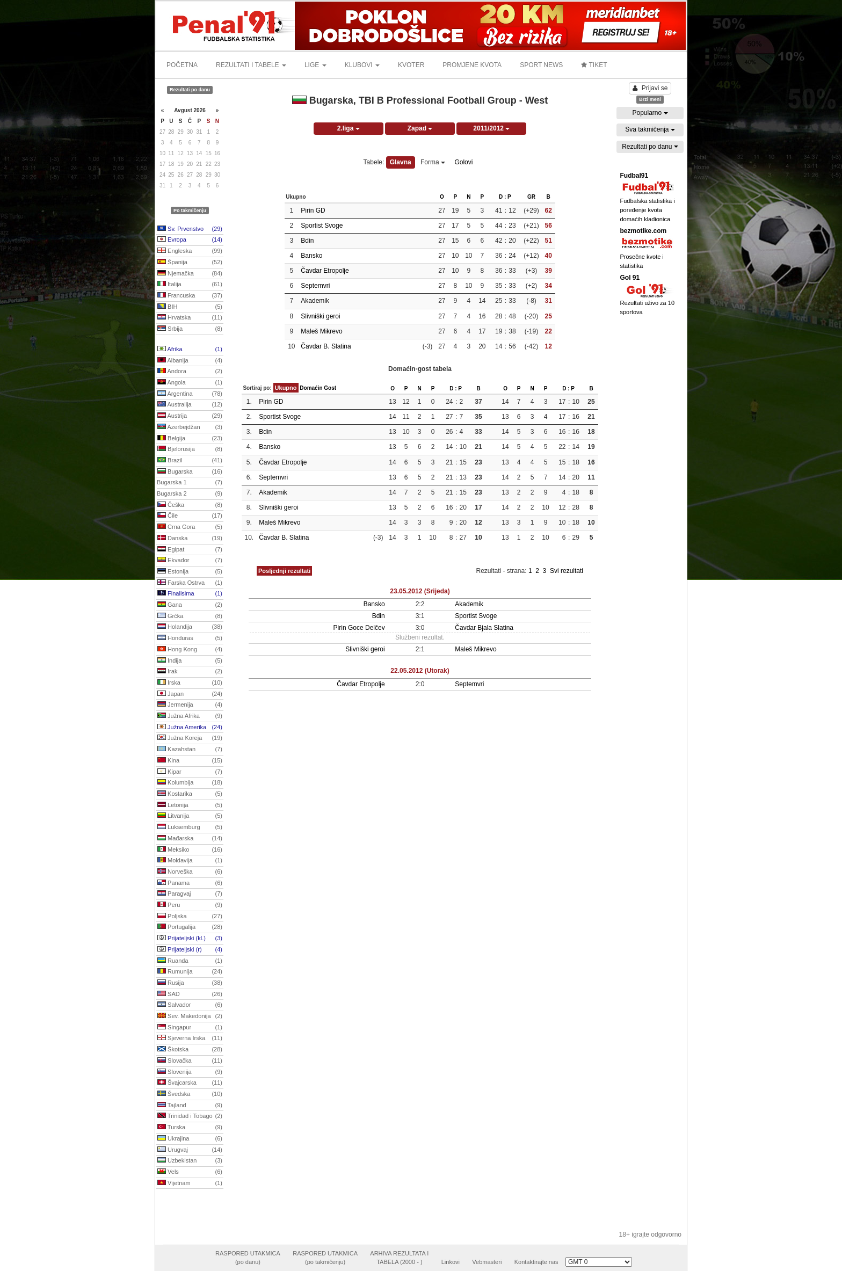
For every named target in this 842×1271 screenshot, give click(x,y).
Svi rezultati (566, 571)
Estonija (189, 572)
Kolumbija (189, 783)
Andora (189, 371)
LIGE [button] (315, 65)
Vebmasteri (487, 1262)
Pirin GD (313, 210)
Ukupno (286, 387)
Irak (189, 671)
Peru (189, 905)
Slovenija (189, 1072)
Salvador (189, 1005)
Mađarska (189, 838)
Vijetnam (189, 1183)
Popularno (649, 113)
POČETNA (182, 65)
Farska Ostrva (189, 583)
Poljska (189, 916)
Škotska (189, 1049)
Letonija (189, 805)
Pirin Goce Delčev (359, 627)
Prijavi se (650, 88)
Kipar (189, 772)
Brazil (189, 460)
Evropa (189, 240)
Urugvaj (189, 1150)
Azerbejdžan (189, 427)
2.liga (348, 128)
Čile (189, 516)
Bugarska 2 (189, 494)
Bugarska (189, 472)
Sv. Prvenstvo (189, 229)
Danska (189, 538)
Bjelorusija (189, 449)
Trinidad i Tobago (189, 1116)
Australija (189, 405)
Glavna (400, 162)
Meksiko (189, 850)
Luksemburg (189, 827)
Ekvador (189, 560)
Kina (189, 761)
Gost (330, 388)
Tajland (189, 1105)
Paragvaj (189, 894)
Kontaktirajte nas (536, 1262)
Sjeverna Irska (189, 1038)
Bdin (307, 240)
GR (531, 197)
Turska (189, 1127)
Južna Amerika (189, 727)
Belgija (189, 438)
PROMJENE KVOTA (472, 65)
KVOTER (411, 65)
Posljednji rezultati (284, 571)
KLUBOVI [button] (362, 65)
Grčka (189, 616)
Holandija (189, 627)
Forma (432, 162)
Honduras (189, 638)
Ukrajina (189, 1139)
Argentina (189, 394)
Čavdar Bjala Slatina (484, 627)
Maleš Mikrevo (321, 331)
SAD (189, 994)
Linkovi (450, 1262)
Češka (189, 505)
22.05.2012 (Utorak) (419, 670)
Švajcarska (189, 1083)
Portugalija (189, 927)
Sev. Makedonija (189, 1016)
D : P (505, 197)
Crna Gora (189, 527)
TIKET (594, 65)
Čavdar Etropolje (325, 270)
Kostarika (189, 794)
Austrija (189, 416)
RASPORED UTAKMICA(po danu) (247, 1257)
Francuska (189, 296)
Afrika (189, 349)
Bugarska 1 (189, 482)
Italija (189, 284)
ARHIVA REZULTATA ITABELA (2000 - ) (399, 1257)
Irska (189, 683)
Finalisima (189, 594)
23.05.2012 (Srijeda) (419, 591)
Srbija (189, 329)
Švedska (189, 1094)
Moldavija (189, 860)
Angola (189, 383)
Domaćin (311, 388)
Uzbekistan (189, 1161)
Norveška (189, 872)
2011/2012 (491, 128)
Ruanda (189, 961)
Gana (189, 605)
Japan (189, 694)
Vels (189, 1172)
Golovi (463, 162)
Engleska (189, 251)
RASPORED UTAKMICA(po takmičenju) (325, 1257)
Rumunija (189, 972)
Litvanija (189, 816)
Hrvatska (189, 318)
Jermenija (189, 705)
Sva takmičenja (650, 129)
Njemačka (189, 274)
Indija (189, 661)
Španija (189, 262)
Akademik (315, 300)
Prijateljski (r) (189, 950)
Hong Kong (189, 649)
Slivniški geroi (320, 316)
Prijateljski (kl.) (189, 938)
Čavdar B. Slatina (326, 346)
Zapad (420, 128)
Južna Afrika (189, 716)
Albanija (189, 361)
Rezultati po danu (650, 146)
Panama (189, 883)
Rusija (189, 983)
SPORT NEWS (541, 65)
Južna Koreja (189, 738)
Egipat (189, 550)
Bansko (311, 255)
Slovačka (189, 1061)
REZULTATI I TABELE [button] (251, 65)
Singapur (189, 1027)
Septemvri (315, 285)
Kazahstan (189, 749)
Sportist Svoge (322, 225)
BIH (189, 307)
